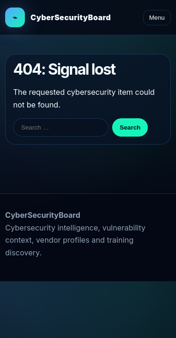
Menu (157, 17)
